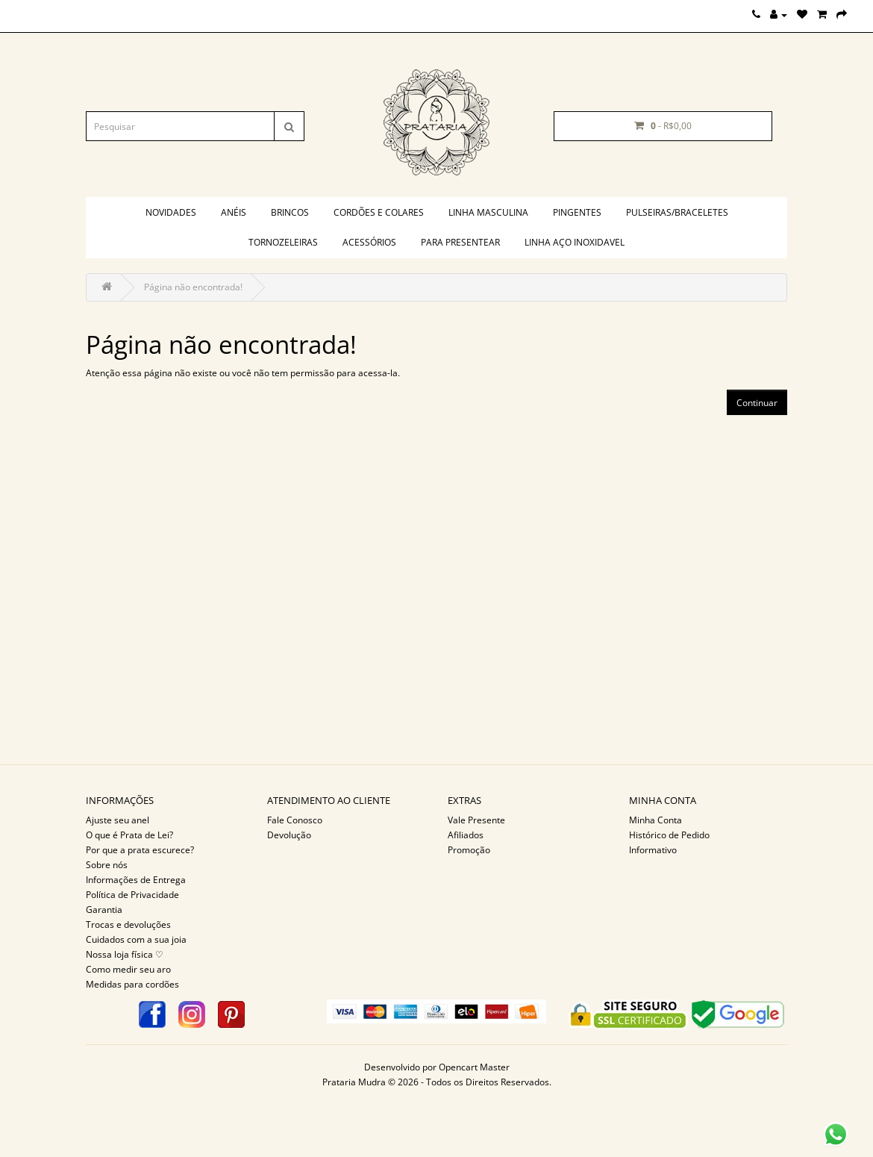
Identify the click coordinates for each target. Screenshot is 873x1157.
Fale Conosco (294, 820)
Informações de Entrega (136, 879)
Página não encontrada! (193, 287)
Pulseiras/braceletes (677, 212)
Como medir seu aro (128, 969)
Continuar (756, 402)
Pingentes (577, 212)
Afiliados (466, 835)
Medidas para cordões (132, 984)
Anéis (233, 212)
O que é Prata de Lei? (129, 835)
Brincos (290, 212)
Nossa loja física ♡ (124, 954)
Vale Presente (476, 820)
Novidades (171, 212)
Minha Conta (655, 820)
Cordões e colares (379, 212)
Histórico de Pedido (669, 835)
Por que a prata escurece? (140, 849)
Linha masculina (488, 212)
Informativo (653, 849)
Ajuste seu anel (117, 820)
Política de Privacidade (132, 894)
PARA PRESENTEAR (460, 242)
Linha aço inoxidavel (575, 242)
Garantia (104, 909)
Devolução (289, 835)
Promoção (469, 849)
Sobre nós (107, 864)
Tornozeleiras (283, 242)
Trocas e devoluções (128, 924)
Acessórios (369, 242)
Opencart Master (474, 1067)
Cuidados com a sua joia (136, 939)
